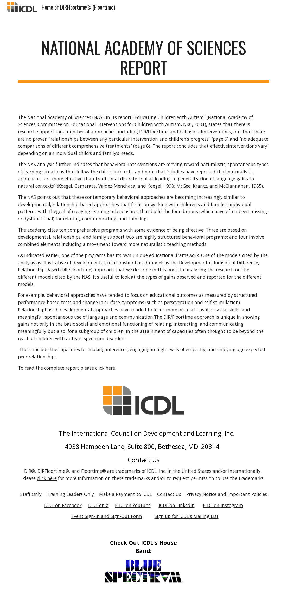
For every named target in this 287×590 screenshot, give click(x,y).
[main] (143, 60)
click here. (105, 368)
